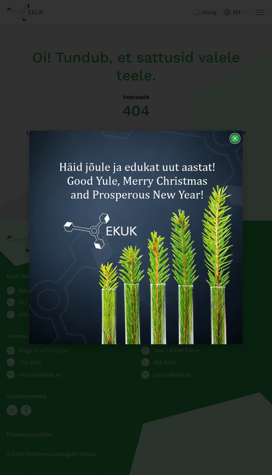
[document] (136, 237)
